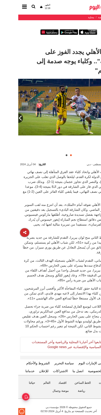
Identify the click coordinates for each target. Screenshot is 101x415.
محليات (85, 382)
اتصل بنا (59, 371)
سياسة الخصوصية (82, 371)
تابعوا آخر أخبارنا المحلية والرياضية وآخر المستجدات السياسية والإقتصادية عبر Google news (48, 344)
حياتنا (14, 382)
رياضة (63, 390)
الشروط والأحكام (19, 363)
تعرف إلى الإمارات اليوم (76, 363)
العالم (28, 382)
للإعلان (25, 371)
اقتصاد (44, 382)
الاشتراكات (42, 371)
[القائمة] (15, 6)
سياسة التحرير (46, 363)
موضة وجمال (42, 390)
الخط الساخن (64, 382)
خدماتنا (11, 371)
